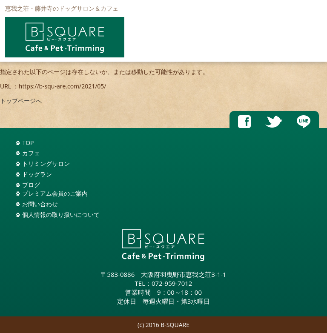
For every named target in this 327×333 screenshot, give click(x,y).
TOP (28, 143)
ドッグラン (37, 174)
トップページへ (21, 101)
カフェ (31, 153)
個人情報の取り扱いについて (61, 215)
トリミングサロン (46, 163)
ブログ (31, 185)
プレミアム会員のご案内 (55, 193)
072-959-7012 (172, 283)
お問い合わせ (40, 204)
